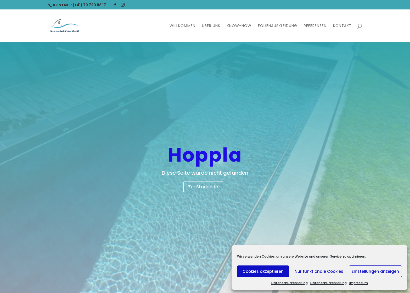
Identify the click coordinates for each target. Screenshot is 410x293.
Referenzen (315, 26)
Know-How (239, 26)
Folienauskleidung (277, 26)
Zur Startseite (203, 187)
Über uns (211, 26)
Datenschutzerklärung (289, 283)
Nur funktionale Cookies (319, 271)
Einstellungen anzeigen (375, 271)
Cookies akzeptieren (263, 271)
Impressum (358, 283)
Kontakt (342, 26)
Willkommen (182, 26)
